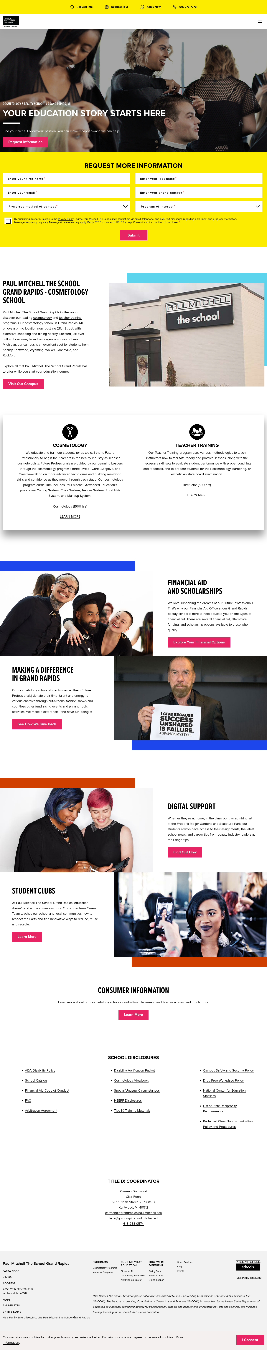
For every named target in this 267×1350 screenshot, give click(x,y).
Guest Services (184, 1262)
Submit (134, 235)
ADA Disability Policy (40, 1070)
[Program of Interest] (199, 206)
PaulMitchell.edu (251, 1277)
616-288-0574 (133, 1224)
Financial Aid (127, 1271)
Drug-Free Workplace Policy (223, 1080)
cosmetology (42, 318)
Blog (179, 1266)
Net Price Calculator (131, 1280)
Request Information (25, 142)
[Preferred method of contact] (66, 206)
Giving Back (155, 1271)
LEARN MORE (70, 516)
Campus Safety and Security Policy (228, 1070)
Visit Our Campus (23, 384)
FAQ (28, 1100)
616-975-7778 (11, 1305)
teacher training (70, 318)
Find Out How (185, 852)
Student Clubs (156, 1275)
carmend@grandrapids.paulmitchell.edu (133, 1213)
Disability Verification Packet (134, 1070)
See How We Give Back (37, 724)
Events (180, 1271)
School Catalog (36, 1080)
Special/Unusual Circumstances (137, 1090)
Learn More (27, 937)
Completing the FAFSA (133, 1275)
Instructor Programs (103, 1272)
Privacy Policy (65, 219)
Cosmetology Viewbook (131, 1080)
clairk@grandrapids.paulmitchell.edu (133, 1218)
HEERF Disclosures (128, 1100)
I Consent (250, 1340)
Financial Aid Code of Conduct (47, 1090)
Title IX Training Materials (132, 1110)
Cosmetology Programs (105, 1267)
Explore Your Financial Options (199, 642)
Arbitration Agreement (41, 1110)
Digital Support (156, 1280)
